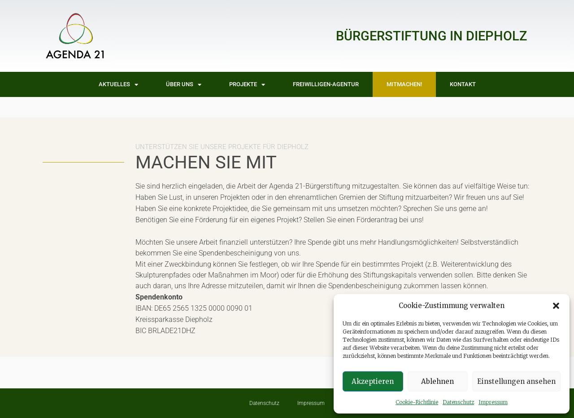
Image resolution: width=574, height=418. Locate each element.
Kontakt (463, 84)
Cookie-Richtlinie (417, 402)
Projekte (247, 84)
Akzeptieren (373, 381)
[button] (556, 305)
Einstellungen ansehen (516, 381)
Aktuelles (118, 84)
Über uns (183, 84)
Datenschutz (458, 402)
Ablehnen (437, 381)
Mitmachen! (404, 84)
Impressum (493, 402)
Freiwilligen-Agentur (326, 84)
